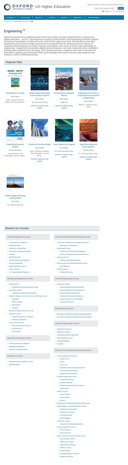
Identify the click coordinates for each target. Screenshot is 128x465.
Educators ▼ (39, 17)
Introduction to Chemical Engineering (71, 296)
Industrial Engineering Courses (67, 323)
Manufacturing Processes (65, 338)
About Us (90, 4)
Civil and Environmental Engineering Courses (72, 237)
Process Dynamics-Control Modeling (71, 299)
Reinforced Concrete (66, 272)
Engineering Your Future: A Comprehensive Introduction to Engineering (88, 95)
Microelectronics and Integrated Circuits (72, 367)
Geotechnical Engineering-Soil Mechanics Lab (74, 254)
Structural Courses (62, 269)
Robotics (63, 400)
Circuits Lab (63, 365)
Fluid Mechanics (17, 328)
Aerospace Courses (15, 356)
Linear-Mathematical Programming (67, 335)
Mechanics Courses (15, 314)
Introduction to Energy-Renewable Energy (25, 287)
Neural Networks (65, 450)
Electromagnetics (65, 418)
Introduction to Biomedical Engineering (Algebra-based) (74, 314)
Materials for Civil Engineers (68, 245)
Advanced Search (118, 4)
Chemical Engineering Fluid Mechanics (72, 287)
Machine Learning (65, 447)
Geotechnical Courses (64, 248)
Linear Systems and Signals (64, 144)
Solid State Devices (66, 415)
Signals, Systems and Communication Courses (71, 436)
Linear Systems (65, 397)
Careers (96, 4)
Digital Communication (67, 441)
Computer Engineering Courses (66, 376)
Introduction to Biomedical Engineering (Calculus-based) (74, 317)
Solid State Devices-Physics (68, 370)
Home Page (18, 21)
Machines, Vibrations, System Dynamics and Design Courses (28, 296)
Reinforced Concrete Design (39, 144)
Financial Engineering (15, 263)
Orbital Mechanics (14, 364)
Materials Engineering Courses (19, 338)
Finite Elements (65, 266)
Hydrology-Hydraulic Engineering (70, 260)
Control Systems (65, 394)
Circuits (62, 362)
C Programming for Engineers (18, 242)
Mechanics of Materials (19, 319)
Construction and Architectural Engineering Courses (73, 242)
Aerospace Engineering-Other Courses (21, 361)
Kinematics (15, 299)
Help (109, 4)
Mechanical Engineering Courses (20, 279)
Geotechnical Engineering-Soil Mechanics (73, 251)
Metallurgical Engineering (17, 346)
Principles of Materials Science (18, 349)
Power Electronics (65, 433)
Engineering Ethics (15, 245)
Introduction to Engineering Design (19, 251)
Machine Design (17, 302)
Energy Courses (14, 284)
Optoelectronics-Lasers (67, 412)
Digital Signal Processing (68, 444)
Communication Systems (68, 438)
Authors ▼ (52, 17)
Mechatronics (16, 305)
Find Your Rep (25, 17)
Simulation (60, 344)
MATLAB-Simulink (14, 257)
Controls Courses (62, 391)
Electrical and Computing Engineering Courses (73, 350)
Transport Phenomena (67, 302)
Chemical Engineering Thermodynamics (72, 290)
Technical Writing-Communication (19, 260)
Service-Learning (14, 269)
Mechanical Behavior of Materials (19, 343)
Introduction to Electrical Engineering (71, 424)
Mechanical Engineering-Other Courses (21, 311)
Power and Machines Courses (66, 427)
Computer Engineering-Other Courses (72, 385)
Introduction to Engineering (17, 248)
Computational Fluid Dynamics (21, 325)
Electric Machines (65, 430)
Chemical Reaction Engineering (70, 293)
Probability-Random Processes (69, 453)
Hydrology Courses (63, 257)
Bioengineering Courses (64, 308)
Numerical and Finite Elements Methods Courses (72, 263)
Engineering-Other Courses (17, 266)
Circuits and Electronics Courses (67, 356)
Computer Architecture (67, 379)
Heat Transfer (16, 331)
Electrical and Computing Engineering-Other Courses (73, 403)
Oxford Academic (94, 17)
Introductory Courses (15, 290)
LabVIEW (12, 254)
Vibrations (15, 308)
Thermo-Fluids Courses (16, 322)
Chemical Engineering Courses (67, 279)
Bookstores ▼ (78, 17)
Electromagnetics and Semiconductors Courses (71, 406)
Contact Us (103, 4)
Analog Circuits (64, 359)
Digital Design (64, 388)
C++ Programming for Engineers (19, 272)
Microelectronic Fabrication (68, 409)
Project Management (63, 341)
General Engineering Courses (18, 237)
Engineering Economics (64, 329)
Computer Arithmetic (66, 382)
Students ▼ (65, 17)
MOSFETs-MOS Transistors (68, 373)
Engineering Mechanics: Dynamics (23, 317)
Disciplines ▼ (11, 17)
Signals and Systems (66, 456)
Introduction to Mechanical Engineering (24, 293)
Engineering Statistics (63, 332)
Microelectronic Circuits (15, 93)
